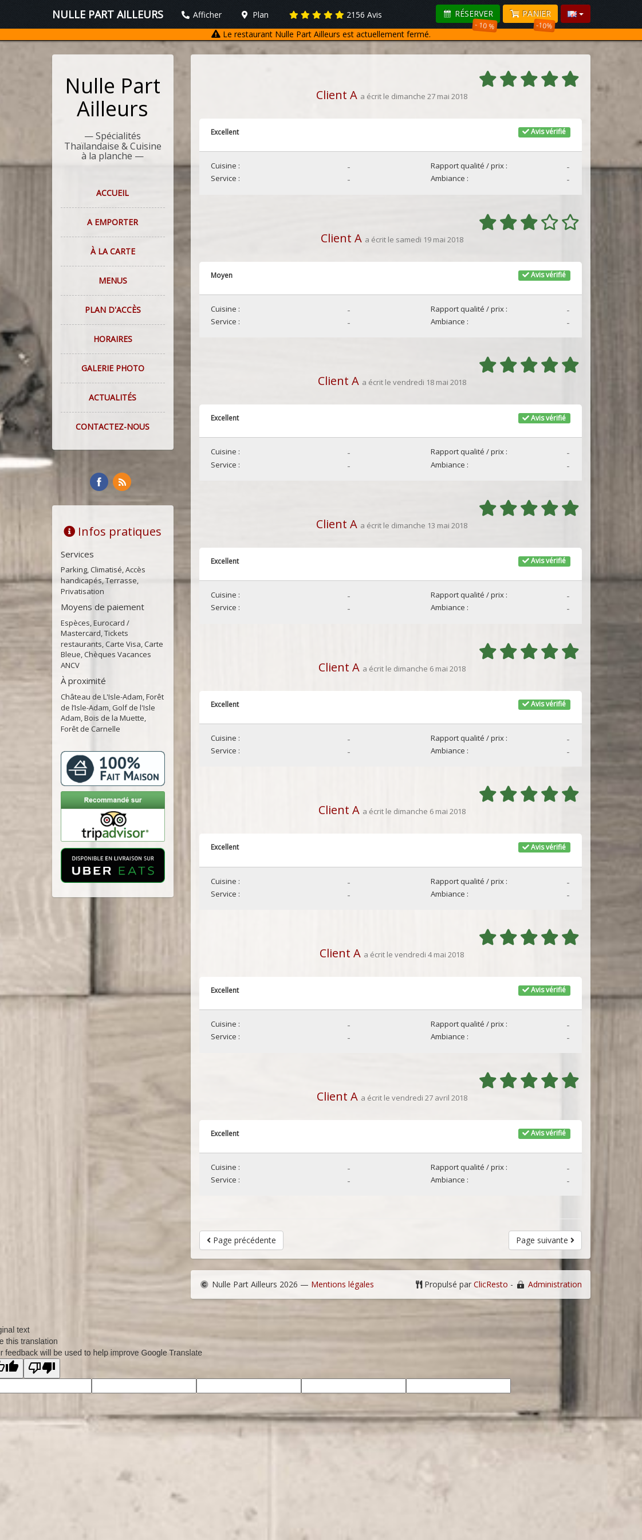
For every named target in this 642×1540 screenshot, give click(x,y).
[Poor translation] (41, 1368)
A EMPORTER (112, 222)
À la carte (112, 251)
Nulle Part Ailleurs (112, 97)
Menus (113, 280)
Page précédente (241, 1240)
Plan (254, 14)
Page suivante (545, 1240)
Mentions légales (342, 1284)
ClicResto (491, 1284)
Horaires (112, 338)
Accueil (112, 192)
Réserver (470, 15)
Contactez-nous (112, 426)
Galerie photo (112, 368)
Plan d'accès (113, 309)
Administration (555, 1284)
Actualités (112, 397)
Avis (335, 14)
